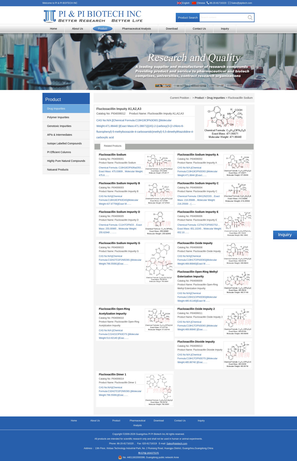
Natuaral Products (57, 169)
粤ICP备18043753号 (148, 453)
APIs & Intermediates (59, 134)
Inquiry (225, 28)
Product (102, 28)
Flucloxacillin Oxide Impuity (195, 243)
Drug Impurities (56, 108)
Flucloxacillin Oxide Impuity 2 (196, 308)
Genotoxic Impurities (59, 126)
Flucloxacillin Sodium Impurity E (197, 211)
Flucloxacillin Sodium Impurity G (119, 243)
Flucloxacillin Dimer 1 (112, 374)
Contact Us (199, 28)
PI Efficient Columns (59, 152)
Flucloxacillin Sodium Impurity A (198, 154)
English (185, 3)
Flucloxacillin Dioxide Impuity (196, 341)
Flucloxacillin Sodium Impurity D (119, 211)
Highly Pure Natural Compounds (66, 160)
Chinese (201, 3)
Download (172, 28)
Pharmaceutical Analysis (136, 28)
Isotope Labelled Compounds (64, 143)
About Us (77, 28)
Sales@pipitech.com (241, 3)
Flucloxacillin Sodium (112, 154)
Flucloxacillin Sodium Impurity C (198, 183)
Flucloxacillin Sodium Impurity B (119, 183)
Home (53, 28)
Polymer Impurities (58, 117)
